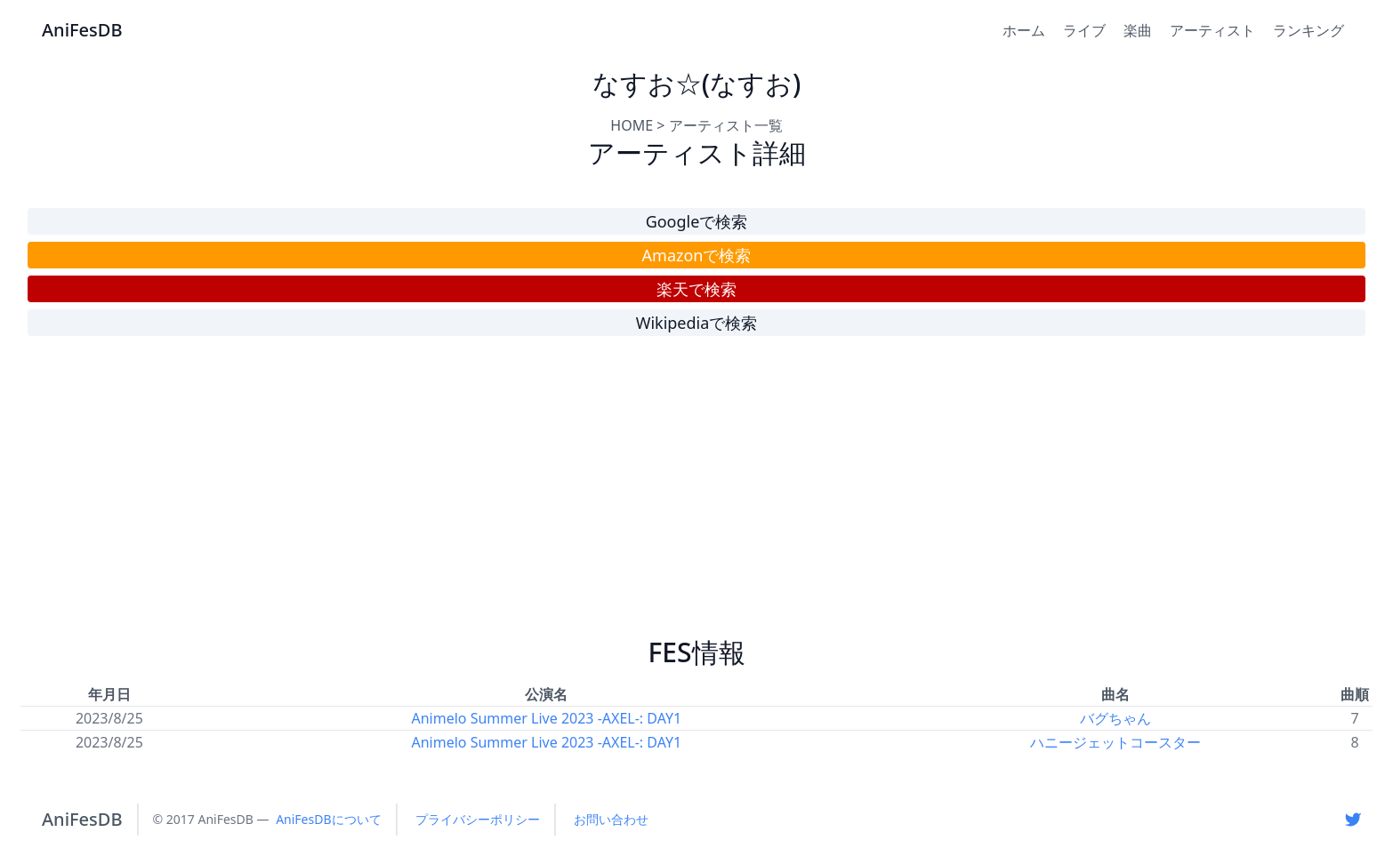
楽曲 (1137, 30)
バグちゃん (1115, 718)
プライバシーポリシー (477, 819)
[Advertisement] (696, 494)
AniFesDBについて (328, 819)
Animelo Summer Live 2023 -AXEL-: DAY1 (547, 718)
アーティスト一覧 (726, 125)
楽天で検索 (696, 289)
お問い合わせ (611, 819)
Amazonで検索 (697, 255)
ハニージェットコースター (1115, 742)
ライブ (1084, 30)
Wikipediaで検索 (697, 322)
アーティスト (1212, 30)
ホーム (1023, 30)
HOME (631, 125)
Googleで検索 (697, 221)
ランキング (1308, 30)
